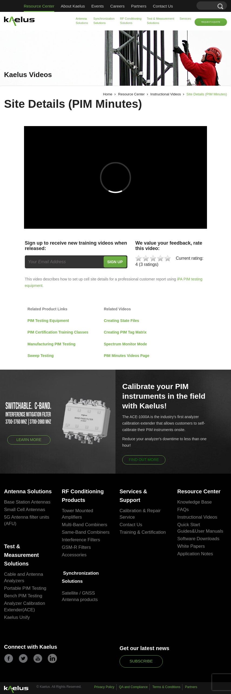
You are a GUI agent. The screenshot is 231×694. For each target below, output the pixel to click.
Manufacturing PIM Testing (52, 344)
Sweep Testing (41, 355)
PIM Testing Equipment (49, 320)
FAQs (183, 509)
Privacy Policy (104, 687)
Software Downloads (198, 538)
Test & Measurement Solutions (160, 21)
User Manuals (209, 531)
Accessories (74, 554)
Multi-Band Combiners (84, 524)
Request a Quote (210, 22)
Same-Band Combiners (86, 532)
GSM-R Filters (76, 547)
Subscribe (141, 661)
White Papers (191, 546)
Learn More (29, 440)
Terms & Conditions (166, 687)
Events (97, 6)
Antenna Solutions (82, 21)
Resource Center (39, 6)
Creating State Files (121, 320)
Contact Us (163, 6)
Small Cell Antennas (24, 509)
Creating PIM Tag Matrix (125, 332)
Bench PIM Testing (23, 595)
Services (185, 18)
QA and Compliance (133, 687)
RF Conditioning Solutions (130, 21)
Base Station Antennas (27, 502)
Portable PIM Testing (25, 588)
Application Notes (195, 553)
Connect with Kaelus (30, 647)
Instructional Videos (165, 94)
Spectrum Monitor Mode (125, 344)
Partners (139, 6)
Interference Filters (81, 539)
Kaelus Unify (17, 617)
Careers (117, 6)
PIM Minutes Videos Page (127, 355)
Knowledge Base (194, 502)
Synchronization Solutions (104, 21)
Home (108, 94)
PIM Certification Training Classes (58, 332)
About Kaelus (73, 6)
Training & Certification (143, 532)
